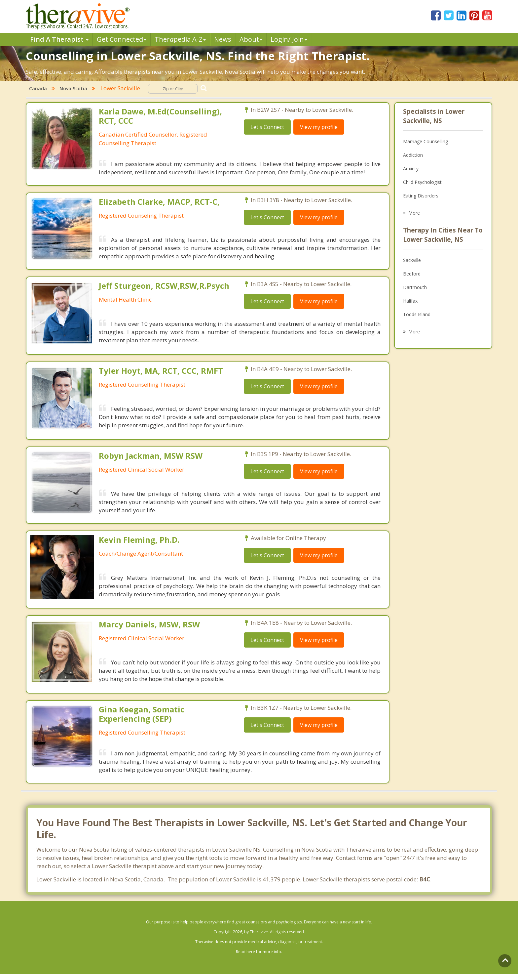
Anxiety (411, 168)
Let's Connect (267, 127)
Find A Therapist (59, 39)
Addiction (413, 155)
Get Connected (121, 39)
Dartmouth (415, 287)
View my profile (319, 127)
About (251, 39)
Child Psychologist (422, 182)
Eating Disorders (420, 195)
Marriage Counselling (425, 141)
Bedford (412, 274)
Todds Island (416, 314)
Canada (38, 88)
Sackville (412, 260)
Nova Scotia (73, 88)
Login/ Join (289, 39)
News (222, 39)
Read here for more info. (259, 951)
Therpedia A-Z (180, 39)
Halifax (410, 301)
